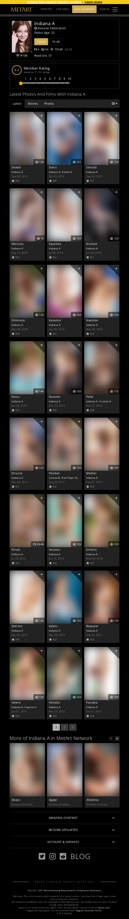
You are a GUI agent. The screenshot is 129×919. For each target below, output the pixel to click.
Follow (41, 42)
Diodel (16, 167)
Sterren (17, 626)
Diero (53, 167)
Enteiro (91, 549)
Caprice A (30, 707)
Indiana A (17, 172)
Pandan (54, 473)
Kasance (55, 320)
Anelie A (67, 172)
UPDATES (46, 9)
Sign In (104, 9)
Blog (80, 856)
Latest (17, 103)
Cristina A (105, 401)
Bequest (92, 626)
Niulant (91, 244)
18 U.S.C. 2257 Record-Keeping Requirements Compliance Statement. (64, 890)
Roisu (16, 397)
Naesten (92, 320)
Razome (54, 397)
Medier (91, 473)
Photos (49, 103)
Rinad (16, 549)
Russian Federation (50, 28)
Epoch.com (104, 907)
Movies (33, 103)
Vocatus (54, 549)
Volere (16, 702)
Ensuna (17, 473)
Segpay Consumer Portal (89, 910)
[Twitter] (42, 856)
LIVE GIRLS (62, 9)
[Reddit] (63, 856)
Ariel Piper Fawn (71, 477)
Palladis (54, 702)
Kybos (53, 626)
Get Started (84, 9)
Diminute (18, 320)
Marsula (18, 244)
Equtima (55, 244)
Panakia (92, 702)
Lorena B (54, 477)
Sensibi (91, 167)
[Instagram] (52, 856)
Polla (89, 397)
